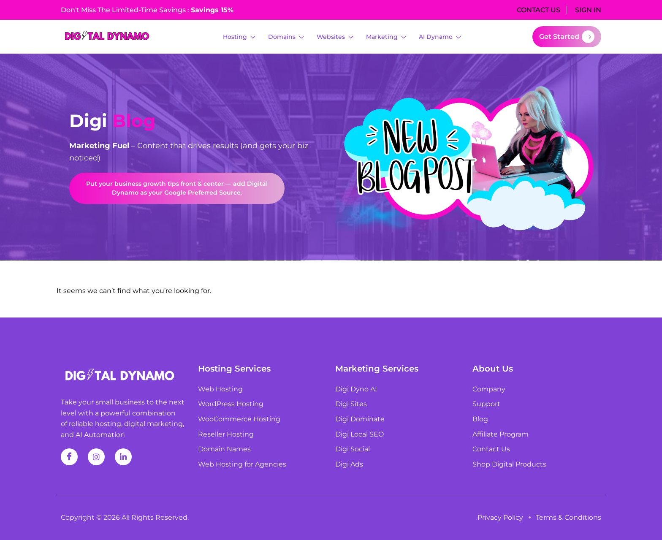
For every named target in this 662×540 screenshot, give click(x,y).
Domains (286, 37)
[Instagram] (96, 456)
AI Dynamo (440, 37)
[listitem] (196, 152)
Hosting (239, 37)
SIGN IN (588, 10)
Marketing (386, 37)
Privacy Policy (500, 517)
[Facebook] (69, 456)
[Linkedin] (123, 456)
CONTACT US (538, 10)
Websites (335, 37)
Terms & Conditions (568, 517)
